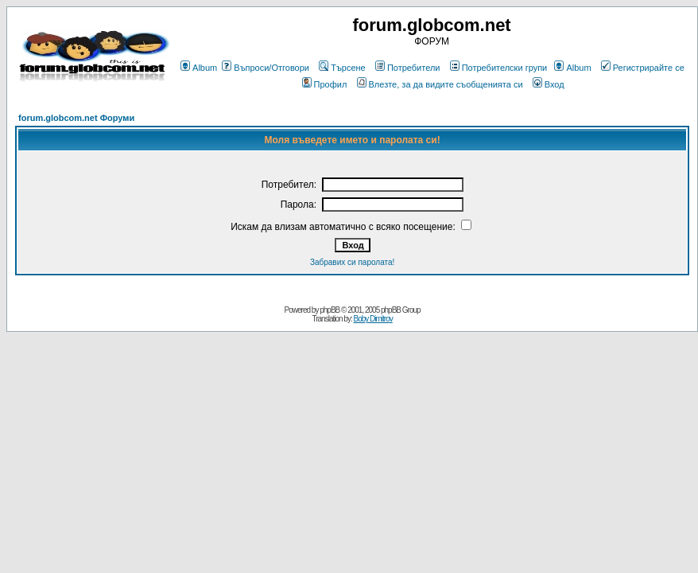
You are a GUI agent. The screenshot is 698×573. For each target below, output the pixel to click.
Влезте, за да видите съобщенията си (440, 84)
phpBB (329, 310)
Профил (324, 84)
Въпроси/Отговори (265, 67)
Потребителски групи (499, 67)
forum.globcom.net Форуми (76, 118)
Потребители (407, 67)
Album (198, 67)
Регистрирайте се (642, 67)
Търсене (342, 67)
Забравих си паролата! (352, 262)
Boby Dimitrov (372, 318)
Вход (548, 84)
